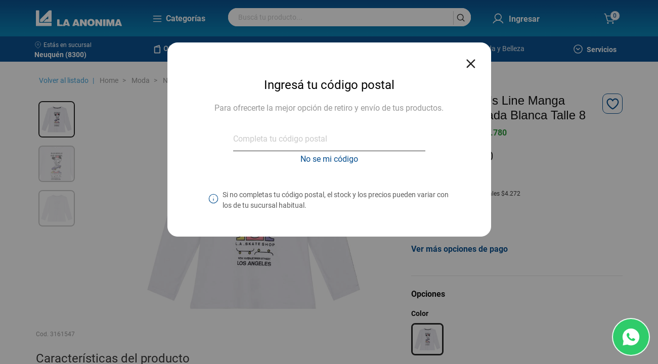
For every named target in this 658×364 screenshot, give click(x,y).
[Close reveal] (470, 60)
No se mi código (329, 159)
